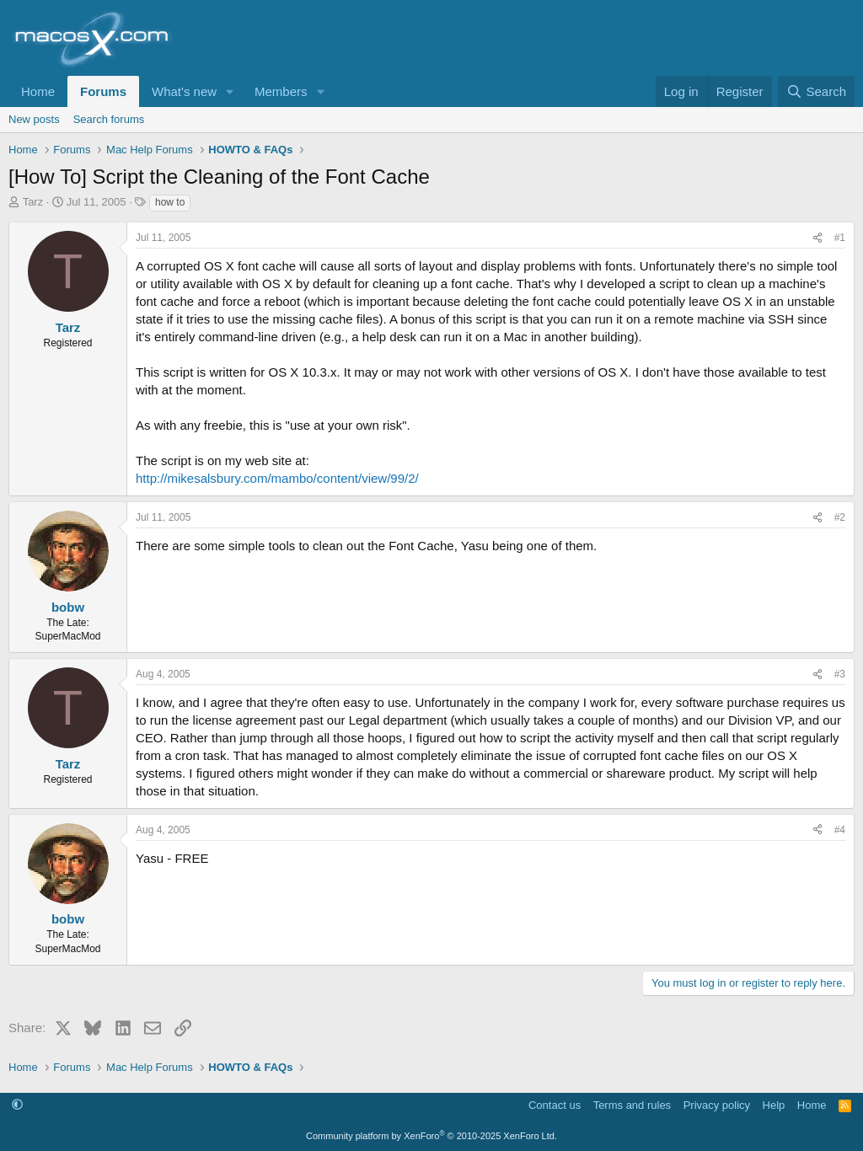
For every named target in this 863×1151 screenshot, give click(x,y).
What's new (184, 91)
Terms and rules (632, 1105)
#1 (839, 238)
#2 (839, 517)
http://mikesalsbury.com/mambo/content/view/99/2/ (277, 478)
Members (281, 91)
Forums (103, 91)
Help (774, 1105)
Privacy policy (716, 1105)
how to (170, 202)
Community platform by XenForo (431, 1136)
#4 (839, 830)
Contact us (554, 1105)
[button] (230, 91)
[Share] (817, 238)
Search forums (109, 119)
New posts (34, 119)
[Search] (816, 91)
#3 (839, 674)
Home (38, 91)
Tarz (33, 201)
